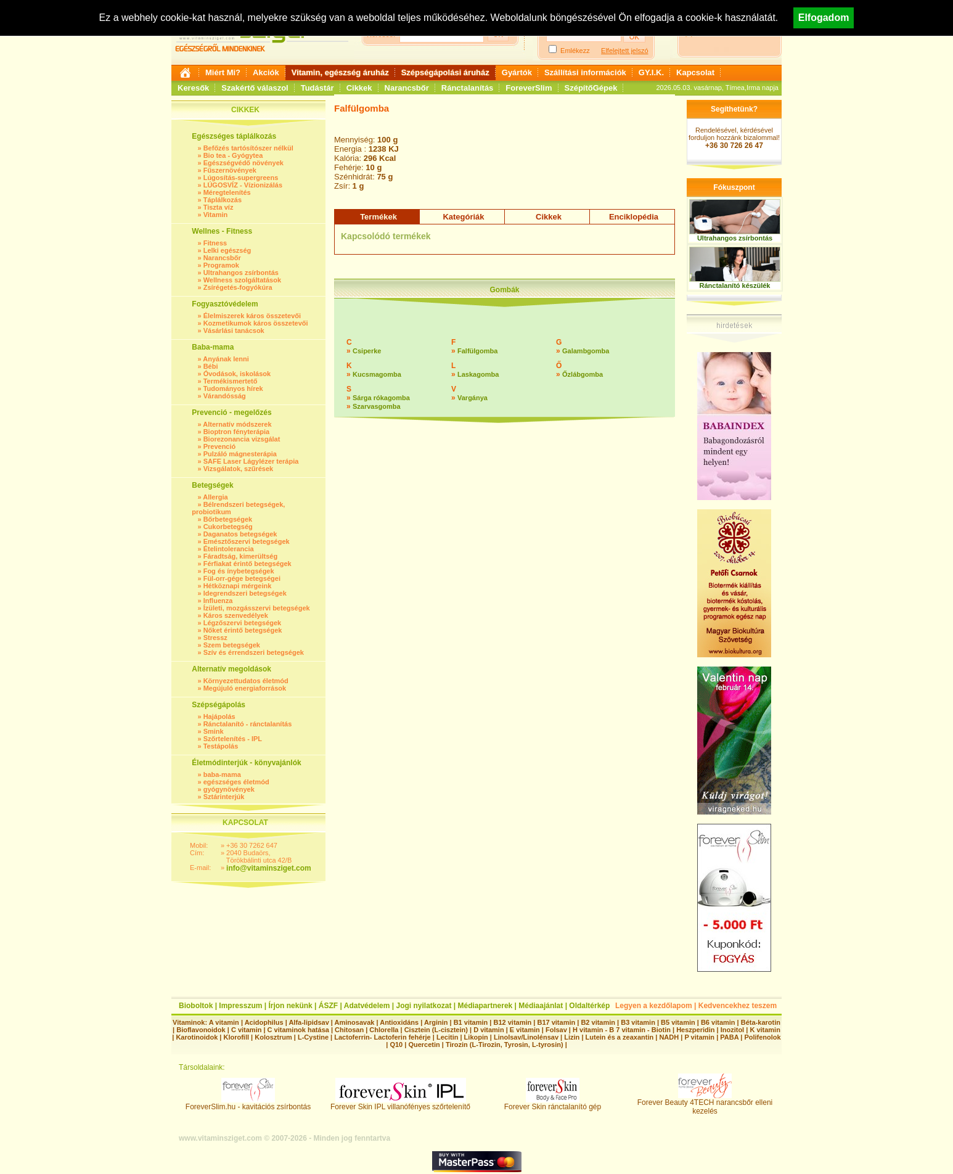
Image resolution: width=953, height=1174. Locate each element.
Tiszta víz (218, 207)
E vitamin (525, 1029)
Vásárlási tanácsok (233, 330)
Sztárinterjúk (224, 796)
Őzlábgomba (582, 374)
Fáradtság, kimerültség (240, 556)
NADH (669, 1037)
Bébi (210, 366)
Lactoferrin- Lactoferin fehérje (382, 1037)
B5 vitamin (678, 1022)
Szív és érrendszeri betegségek (253, 652)
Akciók (266, 72)
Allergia (215, 497)
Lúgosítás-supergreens (241, 177)
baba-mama (222, 774)
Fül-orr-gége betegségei (241, 578)
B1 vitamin (471, 1022)
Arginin (436, 1022)
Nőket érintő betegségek (242, 630)
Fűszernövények (229, 170)
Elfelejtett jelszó (624, 50)
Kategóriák (463, 216)
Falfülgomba (477, 351)
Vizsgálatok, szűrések (238, 468)
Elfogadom (823, 17)
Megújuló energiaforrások (244, 688)
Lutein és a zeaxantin (620, 1037)
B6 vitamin (718, 1022)
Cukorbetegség (228, 526)
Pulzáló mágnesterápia (240, 454)
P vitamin (700, 1037)
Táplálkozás (222, 199)
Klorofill (236, 1037)
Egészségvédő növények (243, 162)
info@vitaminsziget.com (268, 868)
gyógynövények (229, 789)
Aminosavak (355, 1022)
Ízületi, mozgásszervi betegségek (256, 608)
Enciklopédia (633, 216)
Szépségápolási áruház (445, 72)
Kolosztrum (273, 1037)
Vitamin (215, 214)
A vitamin (224, 1022)
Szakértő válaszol (254, 87)
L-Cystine (313, 1037)
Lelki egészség (227, 250)
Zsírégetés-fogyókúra (237, 287)
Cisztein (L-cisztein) (436, 1029)
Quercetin (424, 1044)
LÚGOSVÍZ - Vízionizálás (242, 185)
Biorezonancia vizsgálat (241, 439)
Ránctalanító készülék (735, 285)
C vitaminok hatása (298, 1029)
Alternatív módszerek (237, 424)
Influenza (218, 600)
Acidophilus (264, 1022)
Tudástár (317, 87)
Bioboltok (196, 1005)
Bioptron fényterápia (236, 431)
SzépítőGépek (591, 87)
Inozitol (733, 1029)
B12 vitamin (512, 1022)
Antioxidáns (399, 1022)
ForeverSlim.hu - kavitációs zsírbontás (248, 1103)
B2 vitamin (598, 1022)
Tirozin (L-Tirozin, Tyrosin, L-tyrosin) (504, 1044)
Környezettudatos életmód (245, 680)
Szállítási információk (585, 72)
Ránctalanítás (467, 87)
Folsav (556, 1029)
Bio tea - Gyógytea (233, 155)
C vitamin (246, 1029)
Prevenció (219, 446)
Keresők (193, 87)
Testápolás (221, 746)
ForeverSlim (528, 87)
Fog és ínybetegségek (238, 571)
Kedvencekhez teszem (737, 1005)
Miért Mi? (222, 72)
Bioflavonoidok (200, 1029)
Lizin (571, 1037)
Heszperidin (696, 1029)
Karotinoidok (197, 1037)
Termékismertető (230, 381)
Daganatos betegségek (240, 534)
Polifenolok (762, 1037)
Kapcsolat (695, 72)
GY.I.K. (651, 72)
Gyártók (517, 72)
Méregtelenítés (227, 192)
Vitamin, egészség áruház (340, 72)
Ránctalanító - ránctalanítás (247, 724)
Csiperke (367, 351)
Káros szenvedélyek (235, 615)
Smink (213, 731)
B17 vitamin (556, 1022)
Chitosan (349, 1029)
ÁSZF (328, 1005)
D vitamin (488, 1029)
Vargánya (472, 397)
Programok (221, 265)
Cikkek (359, 87)
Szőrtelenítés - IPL (232, 738)
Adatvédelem (367, 1005)
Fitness (215, 243)
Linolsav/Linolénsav (526, 1037)
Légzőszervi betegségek (242, 622)
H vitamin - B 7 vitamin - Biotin (622, 1029)
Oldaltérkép (589, 1005)
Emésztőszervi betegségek (246, 541)
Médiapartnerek (485, 1005)
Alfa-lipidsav (308, 1022)
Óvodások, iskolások (237, 373)
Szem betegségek (231, 645)
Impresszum (240, 1005)
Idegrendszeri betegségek (245, 593)
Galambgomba (585, 351)
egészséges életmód (236, 782)
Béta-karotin (760, 1022)
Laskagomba (478, 374)
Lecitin (447, 1037)
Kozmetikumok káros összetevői (255, 323)
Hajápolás (219, 716)
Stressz (215, 637)
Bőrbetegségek (227, 519)
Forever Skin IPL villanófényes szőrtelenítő (400, 1103)
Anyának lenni (226, 359)
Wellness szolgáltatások (242, 280)
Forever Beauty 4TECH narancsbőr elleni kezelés (704, 1103)
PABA (730, 1037)
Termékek (378, 216)
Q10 (396, 1044)
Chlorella (383, 1029)
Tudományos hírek (233, 388)
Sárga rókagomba (381, 397)
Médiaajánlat (540, 1005)
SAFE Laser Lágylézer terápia (251, 461)
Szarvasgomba (377, 406)
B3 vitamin (638, 1022)
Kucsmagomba (377, 374)
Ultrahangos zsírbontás (241, 272)
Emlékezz (575, 50)
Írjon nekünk (290, 1005)
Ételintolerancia (228, 548)
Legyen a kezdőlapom (653, 1005)
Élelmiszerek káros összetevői (252, 315)
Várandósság (224, 396)
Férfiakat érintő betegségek (247, 563)
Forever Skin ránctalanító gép (552, 1103)
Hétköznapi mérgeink (237, 585)
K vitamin (765, 1029)
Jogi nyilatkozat (423, 1005)
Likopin (476, 1037)
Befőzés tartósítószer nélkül (248, 148)
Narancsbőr (407, 87)
